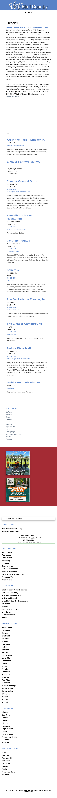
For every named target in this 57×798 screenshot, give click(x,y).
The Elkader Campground (24, 323)
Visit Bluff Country (28, 5)
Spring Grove (7, 688)
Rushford (6, 683)
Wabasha (6, 694)
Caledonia (6, 630)
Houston (5, 649)
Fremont (5, 641)
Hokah (4, 647)
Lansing (8, 429)
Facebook (10, 165)
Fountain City (7, 758)
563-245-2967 (12, 307)
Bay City (5, 755)
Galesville (6, 761)
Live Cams (6, 612)
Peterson (6, 671)
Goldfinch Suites (18, 240)
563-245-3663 (12, 227)
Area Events (7, 580)
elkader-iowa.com (13, 334)
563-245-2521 (12, 249)
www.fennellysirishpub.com (16, 229)
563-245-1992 (12, 278)
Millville (5, 669)
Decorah (9, 419)
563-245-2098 (12, 332)
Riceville (8, 436)
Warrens (5, 774)
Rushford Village (9, 685)
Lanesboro (6, 660)
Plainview (6, 674)
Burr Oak (9, 414)
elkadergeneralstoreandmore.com (19, 192)
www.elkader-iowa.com (14, 96)
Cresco (8, 417)
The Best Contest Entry (12, 529)
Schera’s (13, 269)
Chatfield (6, 636)
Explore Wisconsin (9, 571)
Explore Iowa (7, 566)
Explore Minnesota (10, 569)
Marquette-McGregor (13, 434)
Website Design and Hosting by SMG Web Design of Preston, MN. (31, 791)
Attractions (7, 552)
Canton (5, 633)
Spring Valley (7, 691)
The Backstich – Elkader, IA (26, 299)
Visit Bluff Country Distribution (15, 601)
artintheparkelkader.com (15, 145)
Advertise (6, 603)
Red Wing (6, 680)
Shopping (6, 560)
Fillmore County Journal (33, 542)
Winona (5, 699)
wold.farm (10, 388)
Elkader (8, 422)
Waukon (9, 439)
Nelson (5, 766)
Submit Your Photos (10, 609)
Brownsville (7, 627)
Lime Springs (10, 432)
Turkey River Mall (19, 348)
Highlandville (10, 427)
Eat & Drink (7, 558)
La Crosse (6, 763)
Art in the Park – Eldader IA (26, 139)
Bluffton (9, 412)
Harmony (6, 644)
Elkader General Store (22, 181)
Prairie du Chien (8, 772)
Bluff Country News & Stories (14, 590)
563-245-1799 (12, 189)
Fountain (5, 638)
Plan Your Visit (8, 577)
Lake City (6, 658)
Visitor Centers (8, 615)
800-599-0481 (28, 540)
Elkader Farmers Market (23, 161)
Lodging (5, 563)
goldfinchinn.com (13, 251)
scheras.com (11, 280)
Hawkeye (9, 424)
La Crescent (7, 655)
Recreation (6, 555)
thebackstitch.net (13, 310)
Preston (5, 677)
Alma (4, 752)
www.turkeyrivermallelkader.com (18, 359)
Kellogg (5, 652)
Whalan (5, 696)
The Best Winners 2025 (11, 595)
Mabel (4, 666)
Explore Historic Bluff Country (15, 574)
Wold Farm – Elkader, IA (23, 382)
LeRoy (4, 663)
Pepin (4, 769)
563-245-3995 (12, 356)
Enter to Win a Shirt (10, 531)
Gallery (5, 606)
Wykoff (5, 702)
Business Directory (10, 592)
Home (4, 617)
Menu (30, 13)
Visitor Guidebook (9, 598)
